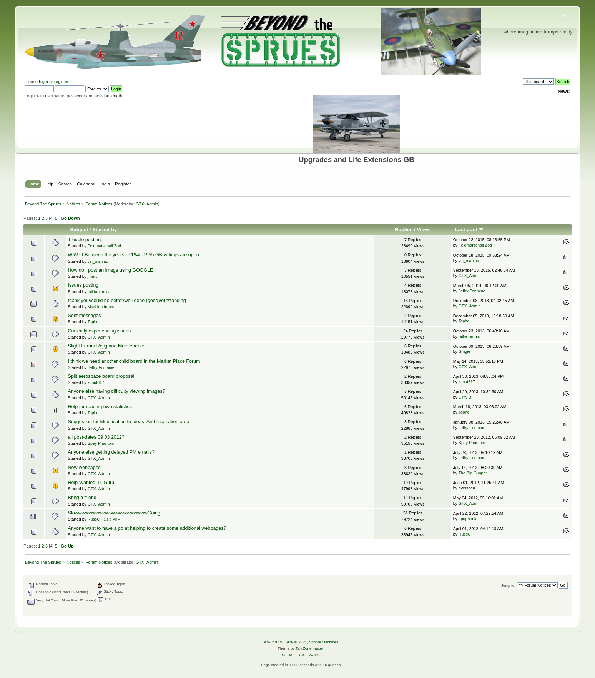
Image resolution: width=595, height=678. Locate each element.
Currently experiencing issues (99, 331)
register (61, 81)
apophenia (468, 518)
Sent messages (84, 315)
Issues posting (83, 285)
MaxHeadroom (101, 306)
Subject (79, 229)
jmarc (93, 276)
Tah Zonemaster (309, 648)
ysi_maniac (98, 261)
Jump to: (508, 585)
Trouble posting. (85, 239)
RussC (94, 519)
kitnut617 (96, 382)
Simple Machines (323, 642)
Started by (104, 229)
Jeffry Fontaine (472, 291)
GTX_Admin (147, 204)
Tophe (93, 321)
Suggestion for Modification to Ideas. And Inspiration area (128, 421)
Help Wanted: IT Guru (91, 482)
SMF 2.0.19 (273, 642)
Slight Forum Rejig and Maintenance (107, 346)
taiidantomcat (100, 291)
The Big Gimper (473, 473)
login (43, 81)
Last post (469, 229)
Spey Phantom (101, 443)
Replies (403, 229)
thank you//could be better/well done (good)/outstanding (127, 300)
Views (424, 229)
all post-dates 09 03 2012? (96, 437)
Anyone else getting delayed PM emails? (111, 452)
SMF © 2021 (296, 642)
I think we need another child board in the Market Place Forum (134, 361)
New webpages (84, 467)
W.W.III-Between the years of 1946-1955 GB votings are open (133, 254)
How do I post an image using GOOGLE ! (112, 270)
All (115, 519)
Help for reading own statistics (100, 406)
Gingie (464, 351)
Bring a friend (82, 497)
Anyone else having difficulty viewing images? (116, 391)
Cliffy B (465, 397)
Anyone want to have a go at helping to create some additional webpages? (147, 528)
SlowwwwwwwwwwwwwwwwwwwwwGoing (114, 513)
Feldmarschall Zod (104, 246)
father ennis (469, 336)
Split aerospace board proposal (101, 376)
